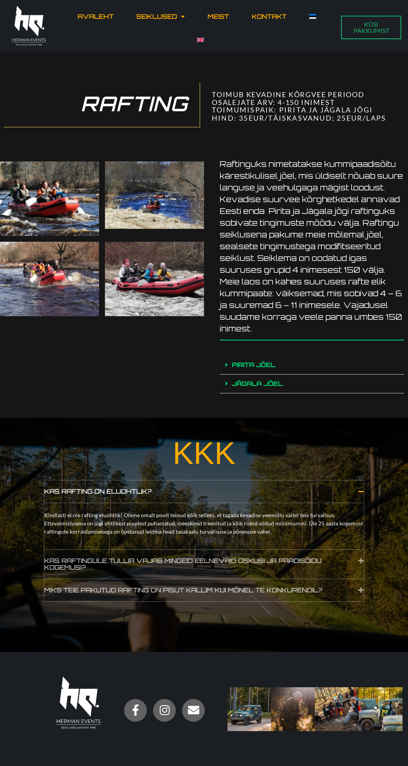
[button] (312, 364)
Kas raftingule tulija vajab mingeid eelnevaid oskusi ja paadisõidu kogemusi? (182, 563)
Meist (218, 16)
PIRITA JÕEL (253, 364)
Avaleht (96, 16)
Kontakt (269, 16)
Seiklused (160, 16)
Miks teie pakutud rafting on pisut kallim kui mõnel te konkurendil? (183, 590)
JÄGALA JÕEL (257, 383)
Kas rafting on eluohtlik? (98, 491)
